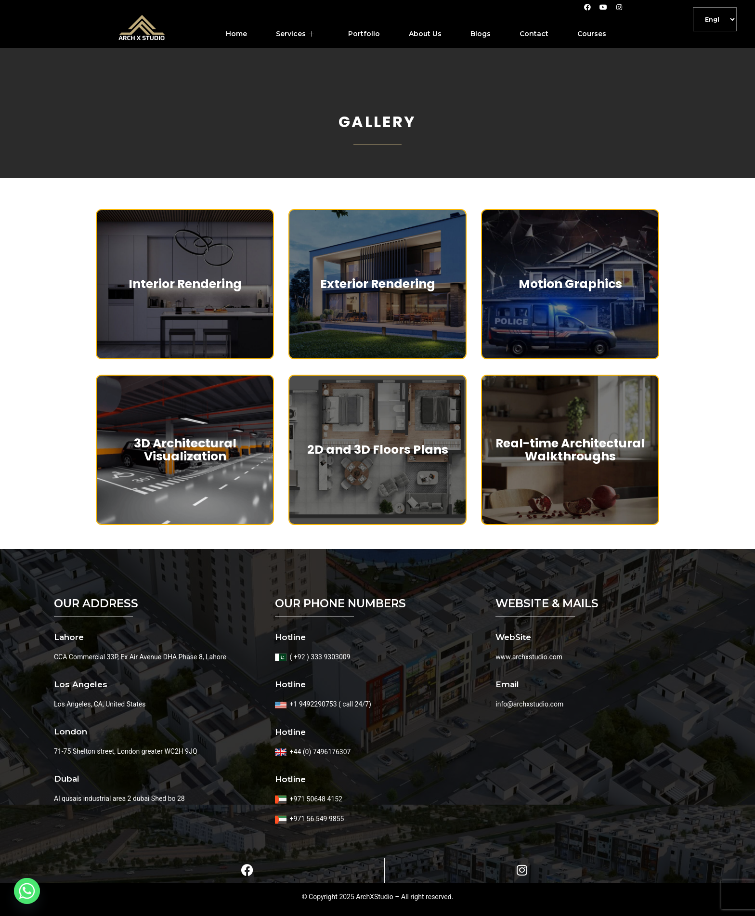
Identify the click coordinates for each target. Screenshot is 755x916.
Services (296, 33)
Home (236, 33)
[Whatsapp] (27, 891)
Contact (534, 33)
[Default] (715, 19)
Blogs (480, 33)
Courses (591, 33)
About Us (425, 33)
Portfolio (364, 33)
